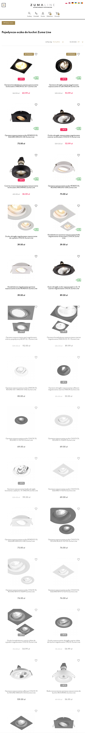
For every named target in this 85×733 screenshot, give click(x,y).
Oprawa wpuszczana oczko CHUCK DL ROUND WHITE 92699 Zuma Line (21, 599)
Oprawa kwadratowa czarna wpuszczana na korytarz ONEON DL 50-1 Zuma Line (21, 85)
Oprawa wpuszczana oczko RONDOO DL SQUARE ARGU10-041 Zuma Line (21, 137)
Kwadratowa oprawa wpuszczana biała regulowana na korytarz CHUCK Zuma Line (64, 238)
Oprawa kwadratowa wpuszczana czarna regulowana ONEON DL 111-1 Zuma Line (64, 342)
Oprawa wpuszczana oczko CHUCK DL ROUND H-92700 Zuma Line (21, 445)
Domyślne (56, 42)
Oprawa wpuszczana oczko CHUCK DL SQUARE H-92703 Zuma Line (63, 496)
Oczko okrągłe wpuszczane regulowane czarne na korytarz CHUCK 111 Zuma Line (64, 137)
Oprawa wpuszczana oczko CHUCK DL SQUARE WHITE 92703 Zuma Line (63, 599)
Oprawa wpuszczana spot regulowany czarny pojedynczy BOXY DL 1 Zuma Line (21, 342)
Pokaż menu (8, 23)
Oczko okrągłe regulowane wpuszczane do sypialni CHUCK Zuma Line (21, 239)
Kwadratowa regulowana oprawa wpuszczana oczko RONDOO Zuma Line (21, 291)
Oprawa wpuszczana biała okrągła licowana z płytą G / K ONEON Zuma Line (21, 496)
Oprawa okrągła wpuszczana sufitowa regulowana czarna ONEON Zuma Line (63, 393)
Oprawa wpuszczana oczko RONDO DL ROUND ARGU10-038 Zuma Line (64, 188)
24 (79, 42)
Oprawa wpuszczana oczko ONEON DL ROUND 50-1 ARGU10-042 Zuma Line (21, 393)
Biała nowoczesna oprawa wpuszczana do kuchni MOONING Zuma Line (64, 701)
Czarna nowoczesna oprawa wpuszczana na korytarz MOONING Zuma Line (21, 188)
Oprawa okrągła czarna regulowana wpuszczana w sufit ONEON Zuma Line (63, 85)
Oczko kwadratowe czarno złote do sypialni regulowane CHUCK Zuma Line (21, 650)
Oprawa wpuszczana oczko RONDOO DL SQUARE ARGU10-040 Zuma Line (21, 547)
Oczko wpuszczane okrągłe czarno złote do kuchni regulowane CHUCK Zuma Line (63, 650)
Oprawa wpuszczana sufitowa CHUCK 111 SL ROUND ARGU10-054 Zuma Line (21, 701)
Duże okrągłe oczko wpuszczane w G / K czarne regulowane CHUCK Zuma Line (64, 291)
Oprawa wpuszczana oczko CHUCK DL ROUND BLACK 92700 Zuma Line (63, 547)
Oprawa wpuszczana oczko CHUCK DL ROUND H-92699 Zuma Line (63, 445)
